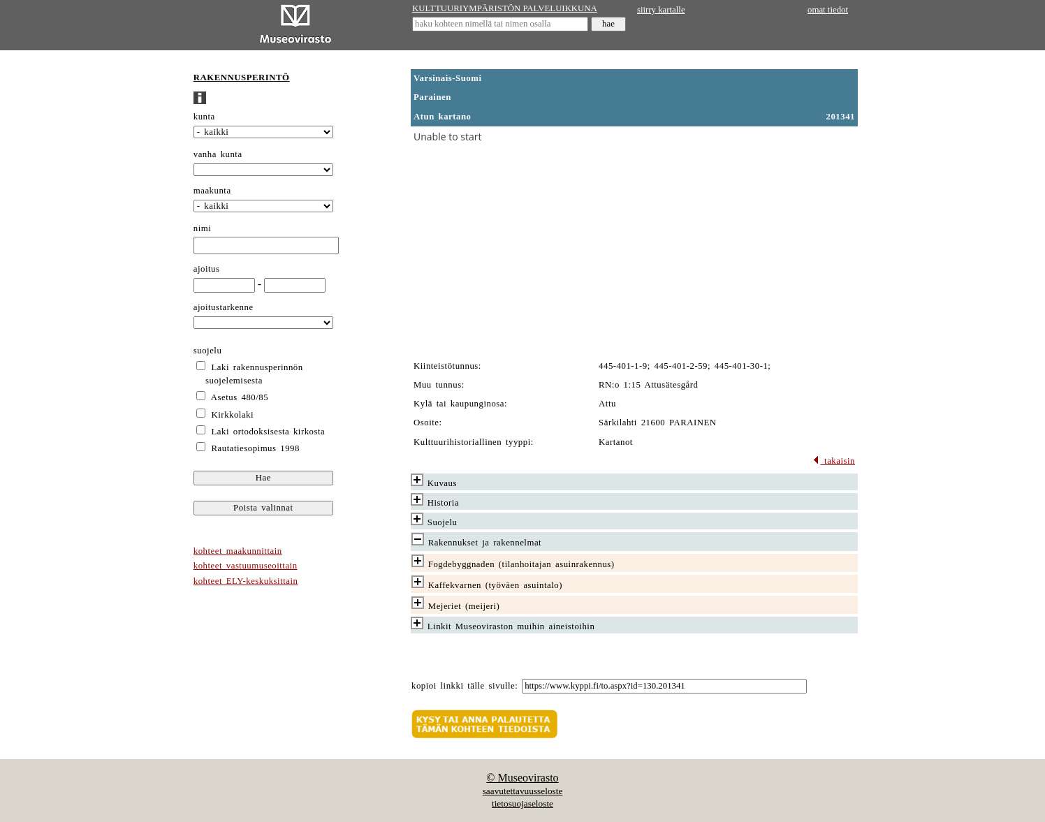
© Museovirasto (522, 778)
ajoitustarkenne (223, 307)
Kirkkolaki (233, 415)
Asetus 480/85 (239, 397)
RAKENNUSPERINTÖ (241, 77)
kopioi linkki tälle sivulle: (464, 686)
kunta (204, 117)
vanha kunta (217, 154)
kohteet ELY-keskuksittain (245, 581)
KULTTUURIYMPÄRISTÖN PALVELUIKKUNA (504, 8)
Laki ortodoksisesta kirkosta (269, 431)
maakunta (212, 191)
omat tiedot (828, 10)
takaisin (833, 461)
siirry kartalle (661, 10)
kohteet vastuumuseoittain (245, 566)
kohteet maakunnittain (237, 551)
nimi (202, 228)
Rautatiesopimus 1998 (256, 448)
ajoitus (206, 269)
